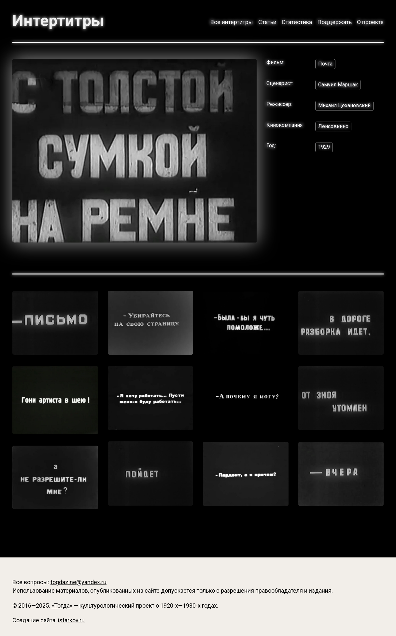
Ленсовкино (333, 126)
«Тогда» (61, 605)
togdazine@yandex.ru (78, 582)
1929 (324, 147)
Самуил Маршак (338, 84)
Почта (325, 64)
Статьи (267, 22)
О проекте (370, 22)
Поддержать (334, 22)
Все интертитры (231, 22)
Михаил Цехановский (344, 105)
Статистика (297, 22)
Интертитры (58, 21)
